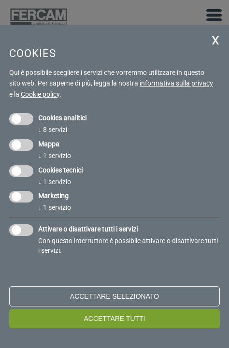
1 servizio (54, 156)
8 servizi (52, 129)
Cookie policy (40, 94)
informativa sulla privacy (176, 83)
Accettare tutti (114, 318)
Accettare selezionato (114, 296)
